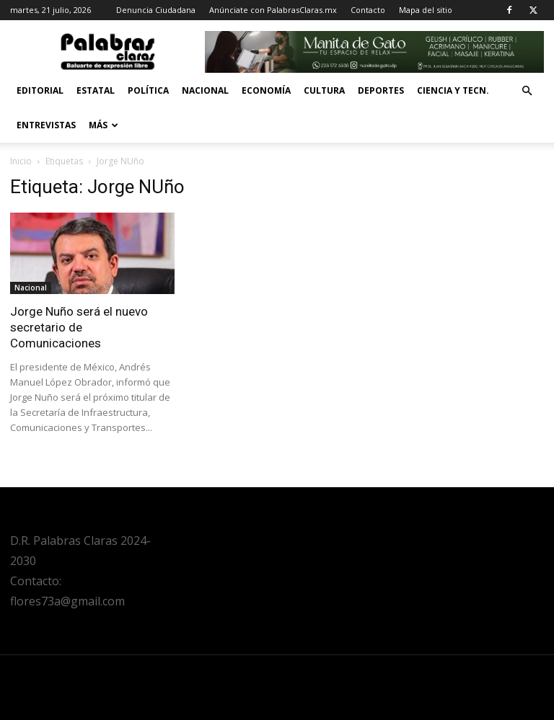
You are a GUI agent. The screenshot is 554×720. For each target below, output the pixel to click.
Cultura (324, 90)
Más (103, 125)
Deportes (381, 90)
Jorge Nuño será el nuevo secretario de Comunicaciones (79, 327)
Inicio (21, 161)
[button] (526, 91)
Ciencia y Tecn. (453, 90)
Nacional (205, 90)
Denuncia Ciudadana (155, 9)
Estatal (95, 90)
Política (148, 90)
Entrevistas (46, 125)
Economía (266, 90)
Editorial (40, 90)
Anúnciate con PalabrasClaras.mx (273, 9)
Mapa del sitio (425, 9)
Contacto (368, 9)
